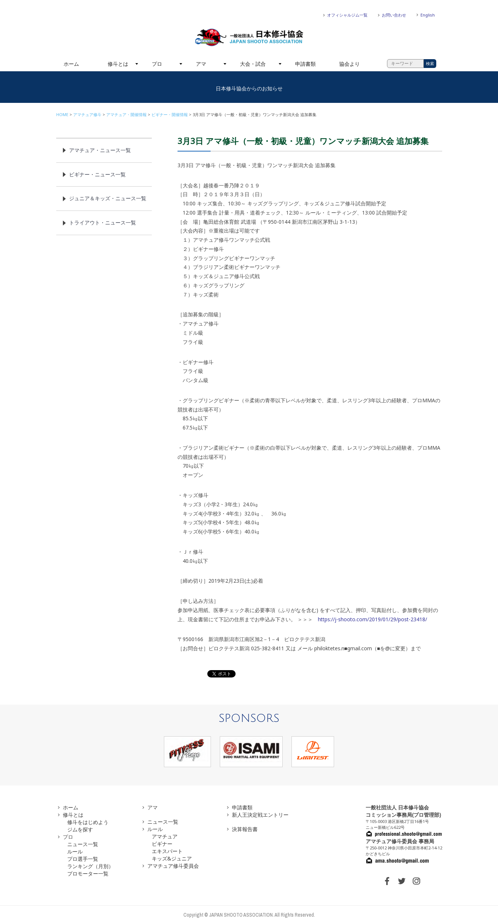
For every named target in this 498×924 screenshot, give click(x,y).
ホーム (71, 63)
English (427, 15)
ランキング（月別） (90, 866)
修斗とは (118, 63)
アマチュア (165, 836)
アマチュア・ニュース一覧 (100, 150)
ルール (75, 851)
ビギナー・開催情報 (169, 114)
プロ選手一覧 (82, 858)
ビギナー (162, 843)
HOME (62, 114)
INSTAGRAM (416, 881)
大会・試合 (253, 63)
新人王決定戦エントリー (260, 814)
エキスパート (167, 851)
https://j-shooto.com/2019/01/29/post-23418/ (372, 619)
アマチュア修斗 (87, 114)
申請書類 (305, 63)
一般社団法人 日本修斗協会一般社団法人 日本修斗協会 (249, 37)
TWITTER (402, 881)
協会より (349, 63)
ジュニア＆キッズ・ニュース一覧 (107, 198)
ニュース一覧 (82, 844)
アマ (201, 63)
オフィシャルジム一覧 (347, 15)
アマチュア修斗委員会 (173, 865)
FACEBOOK (387, 881)
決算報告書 (245, 829)
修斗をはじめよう (87, 822)
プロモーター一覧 (87, 873)
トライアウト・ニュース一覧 (102, 222)
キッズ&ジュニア (172, 858)
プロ (157, 63)
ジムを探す (80, 829)
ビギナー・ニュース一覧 (97, 174)
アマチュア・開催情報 (126, 114)
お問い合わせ (394, 15)
